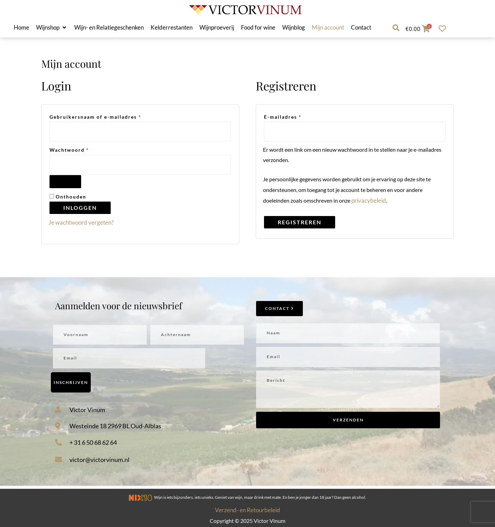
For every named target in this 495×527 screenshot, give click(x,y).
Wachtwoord (79, 149)
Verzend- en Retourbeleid (247, 510)
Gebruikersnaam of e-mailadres (105, 116)
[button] (52, 27)
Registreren (299, 222)
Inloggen (80, 207)
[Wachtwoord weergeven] (65, 181)
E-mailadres (292, 116)
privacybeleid (368, 200)
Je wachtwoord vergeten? (81, 222)
